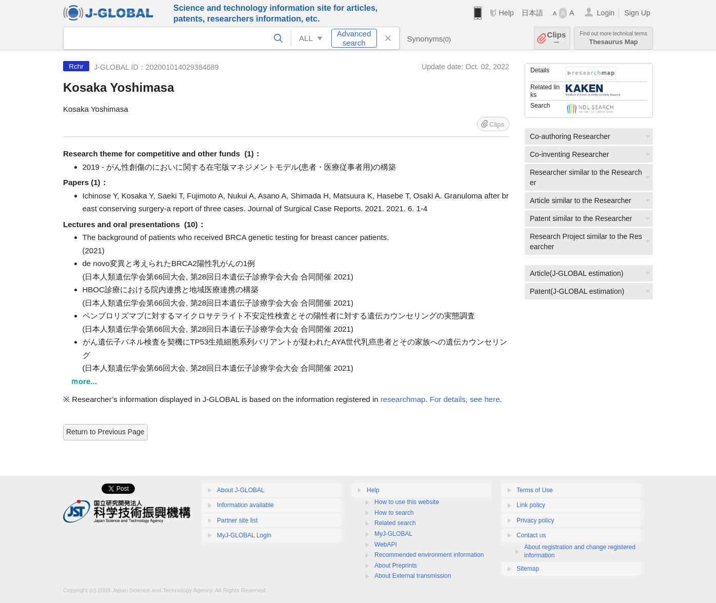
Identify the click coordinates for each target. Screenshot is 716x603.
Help (506, 13)
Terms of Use (534, 490)
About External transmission (412, 575)
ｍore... (84, 381)
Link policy (530, 505)
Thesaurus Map (613, 38)
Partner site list (237, 520)
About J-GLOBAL (241, 490)
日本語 (532, 13)
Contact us (531, 535)
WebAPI (385, 544)
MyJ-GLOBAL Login (244, 535)
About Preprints (395, 565)
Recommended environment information (429, 554)
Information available (245, 505)
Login (605, 13)
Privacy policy (535, 520)
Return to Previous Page (105, 432)
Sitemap (527, 568)
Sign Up (637, 13)
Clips (556, 38)
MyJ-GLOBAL (393, 533)
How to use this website (406, 502)
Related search (395, 523)
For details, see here (465, 399)
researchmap (403, 399)
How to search (394, 512)
